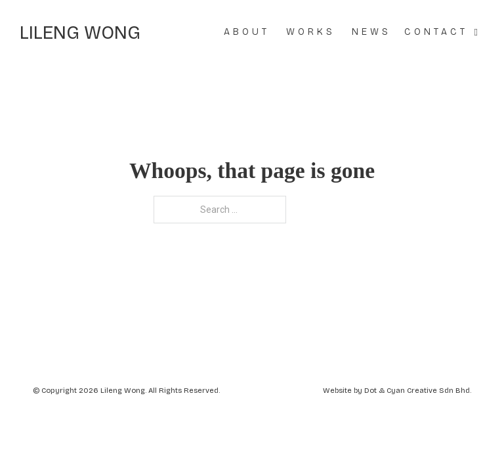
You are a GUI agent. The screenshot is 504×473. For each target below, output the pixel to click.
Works (310, 31)
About (247, 31)
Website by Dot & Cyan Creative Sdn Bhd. (397, 390)
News (371, 31)
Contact (436, 31)
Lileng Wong (80, 33)
